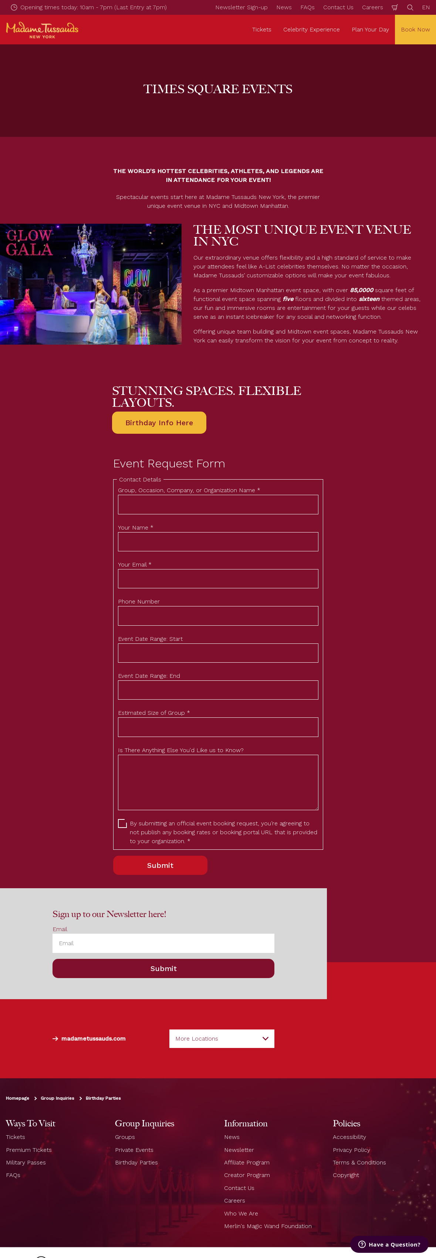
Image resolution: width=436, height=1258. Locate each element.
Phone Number (139, 601)
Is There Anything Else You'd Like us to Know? (181, 750)
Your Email (135, 564)
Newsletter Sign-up (241, 7)
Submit (164, 968)
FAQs (307, 7)
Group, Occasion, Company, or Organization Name (189, 490)
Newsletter (239, 1149)
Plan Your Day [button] (370, 29)
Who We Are (241, 1213)
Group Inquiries (57, 1098)
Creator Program (247, 1174)
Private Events (134, 1149)
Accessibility (349, 1136)
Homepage (17, 1098)
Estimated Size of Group (154, 712)
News (284, 7)
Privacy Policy (351, 1149)
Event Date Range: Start (150, 638)
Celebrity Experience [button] (311, 29)
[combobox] (221, 1038)
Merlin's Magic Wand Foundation (268, 1226)
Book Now (415, 29)
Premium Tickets (29, 1149)
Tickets (15, 1136)
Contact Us (338, 7)
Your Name (135, 527)
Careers (372, 7)
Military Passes (26, 1162)
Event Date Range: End (149, 675)
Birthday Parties (103, 1098)
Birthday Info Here (159, 422)
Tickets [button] (261, 29)
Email (60, 929)
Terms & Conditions (359, 1162)
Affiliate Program (247, 1162)
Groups (125, 1136)
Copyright (346, 1174)
